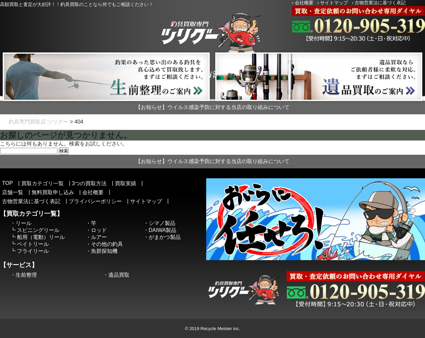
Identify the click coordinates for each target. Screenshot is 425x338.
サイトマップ (334, 2)
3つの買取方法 (89, 183)
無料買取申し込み (53, 192)
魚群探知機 (104, 251)
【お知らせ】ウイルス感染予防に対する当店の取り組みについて (212, 107)
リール (24, 223)
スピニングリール (38, 230)
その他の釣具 (107, 244)
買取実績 (125, 183)
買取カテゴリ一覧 (42, 183)
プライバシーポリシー (95, 201)
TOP (7, 183)
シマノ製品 (162, 223)
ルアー (99, 237)
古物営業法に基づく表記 (380, 2)
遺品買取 (118, 275)
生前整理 (26, 275)
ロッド (99, 230)
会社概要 (304, 2)
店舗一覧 (12, 192)
